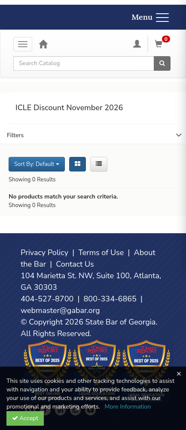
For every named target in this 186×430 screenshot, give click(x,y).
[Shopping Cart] (163, 43)
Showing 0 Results (32, 179)
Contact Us (75, 264)
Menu (150, 17)
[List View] (98, 164)
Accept (25, 418)
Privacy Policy (44, 252)
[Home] (43, 43)
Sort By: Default (36, 164)
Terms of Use (101, 252)
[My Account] (137, 43)
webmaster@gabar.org (60, 310)
